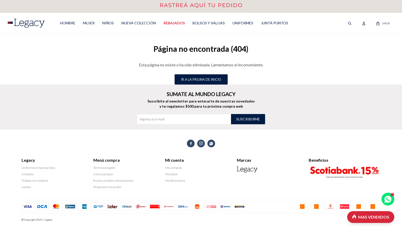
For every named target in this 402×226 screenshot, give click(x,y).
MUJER (89, 23)
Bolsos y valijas (209, 23)
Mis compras (173, 168)
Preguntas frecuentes (107, 187)
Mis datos (171, 174)
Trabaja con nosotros (35, 180)
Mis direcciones (175, 180)
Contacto (28, 174)
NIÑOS (108, 23)
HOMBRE (67, 23)
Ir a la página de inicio (201, 79)
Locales (26, 187)
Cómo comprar (103, 174)
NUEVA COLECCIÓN (139, 23)
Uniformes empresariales (38, 168)
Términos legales (104, 168)
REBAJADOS (174, 23)
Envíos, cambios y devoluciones (113, 180)
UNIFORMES (243, 23)
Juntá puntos (274, 23)
